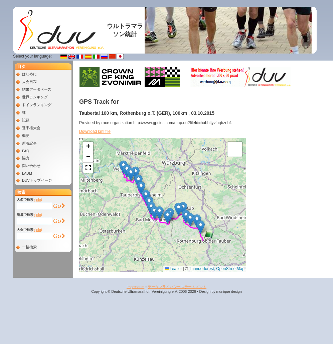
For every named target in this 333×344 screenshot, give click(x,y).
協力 (25, 158)
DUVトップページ (37, 180)
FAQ (25, 151)
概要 (25, 136)
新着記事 (29, 143)
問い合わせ (31, 166)
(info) (38, 199)
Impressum (135, 287)
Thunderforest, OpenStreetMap (216, 268)
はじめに (29, 74)
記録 (25, 120)
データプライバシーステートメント (177, 287)
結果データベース (36, 89)
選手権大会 (31, 128)
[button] (208, 236)
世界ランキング (35, 97)
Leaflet (173, 268)
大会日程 (29, 82)
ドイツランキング (36, 105)
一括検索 (29, 247)
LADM (27, 173)
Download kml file (95, 131)
